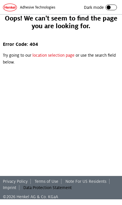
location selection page (53, 55)
